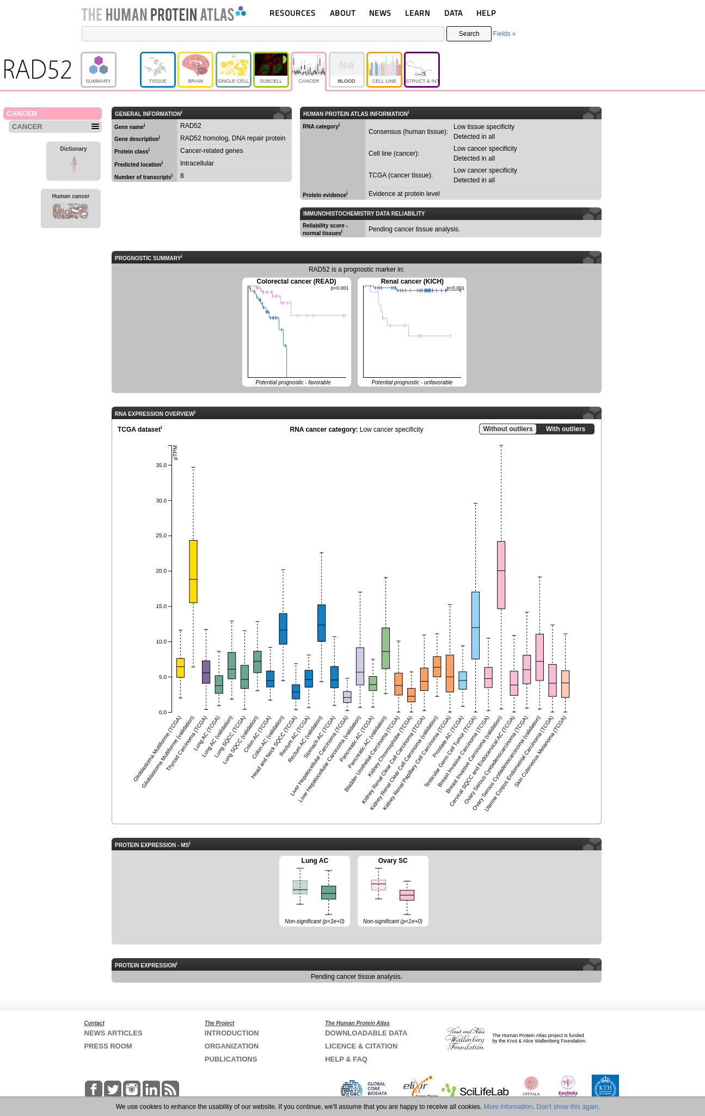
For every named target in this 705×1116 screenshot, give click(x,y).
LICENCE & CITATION (361, 1046)
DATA (453, 13)
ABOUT (342, 13)
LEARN (417, 13)
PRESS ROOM (108, 1046)
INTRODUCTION (232, 1033)
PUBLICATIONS (231, 1059)
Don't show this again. (568, 1107)
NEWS (380, 13)
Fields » (504, 34)
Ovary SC (393, 892)
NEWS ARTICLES (113, 1033)
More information (508, 1107)
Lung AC (314, 892)
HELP (486, 13)
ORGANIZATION (232, 1046)
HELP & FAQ (346, 1059)
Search (469, 34)
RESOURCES (292, 13)
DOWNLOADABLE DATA (366, 1033)
